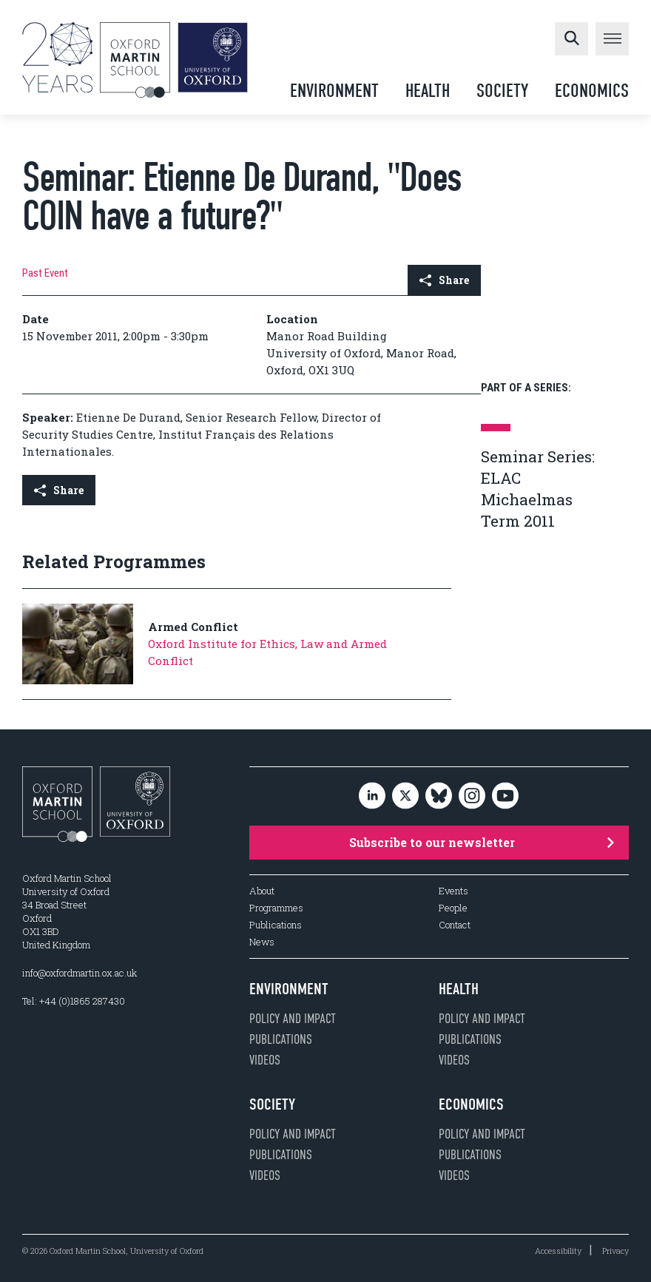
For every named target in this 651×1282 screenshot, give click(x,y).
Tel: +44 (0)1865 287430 (73, 1001)
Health (427, 90)
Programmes (276, 908)
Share (444, 280)
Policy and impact (292, 1018)
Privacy (615, 1250)
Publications (275, 925)
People (453, 908)
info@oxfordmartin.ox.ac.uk (79, 972)
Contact (454, 925)
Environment (334, 90)
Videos (264, 1060)
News (261, 942)
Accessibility (558, 1250)
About (261, 891)
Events (453, 891)
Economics (592, 90)
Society (502, 90)
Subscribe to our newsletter (481, 842)
